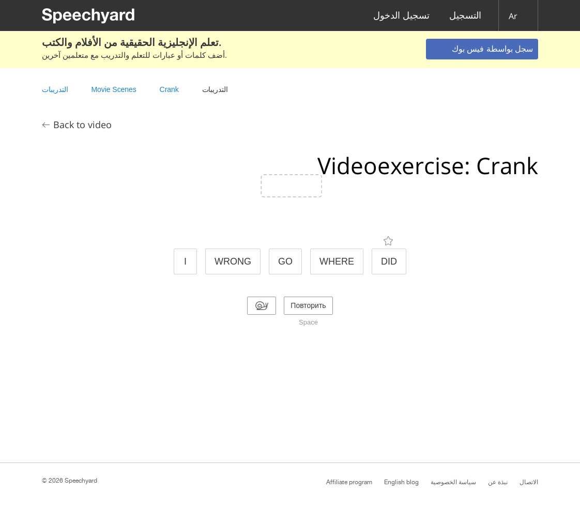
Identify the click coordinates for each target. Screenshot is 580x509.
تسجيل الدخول (401, 15)
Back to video (82, 124)
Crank (169, 89)
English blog (401, 482)
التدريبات (55, 89)
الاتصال (529, 482)
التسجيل (465, 15)
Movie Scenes (113, 89)
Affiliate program (349, 482)
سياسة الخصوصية (453, 482)
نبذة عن (498, 482)
